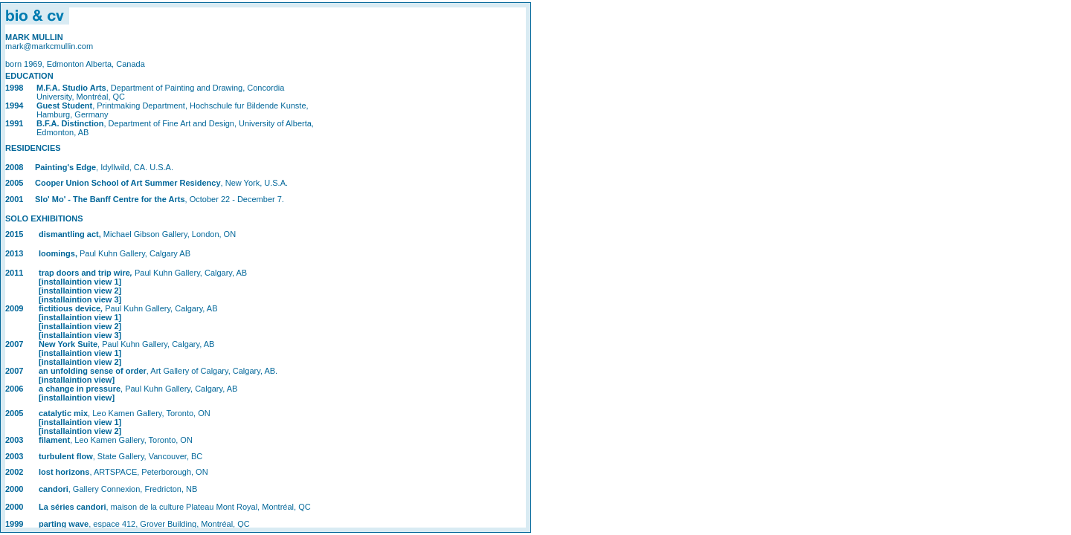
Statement (265, 267)
